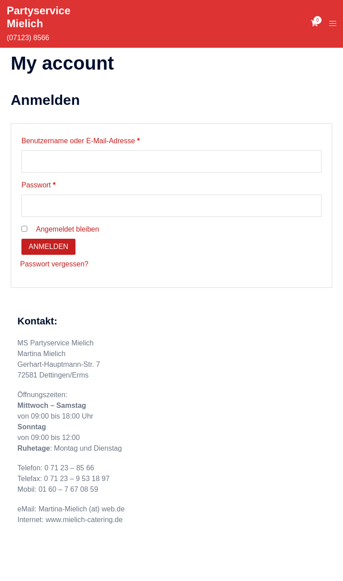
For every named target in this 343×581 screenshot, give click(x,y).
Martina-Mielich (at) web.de (81, 509)
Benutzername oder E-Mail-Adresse (98, 139)
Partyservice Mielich (39, 16)
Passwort (56, 183)
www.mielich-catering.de (84, 519)
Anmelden (48, 246)
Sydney (182, 566)
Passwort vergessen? (54, 264)
